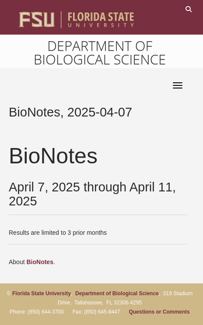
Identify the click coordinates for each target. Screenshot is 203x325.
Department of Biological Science (100, 52)
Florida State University (41, 293)
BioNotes (39, 261)
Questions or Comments (159, 312)
